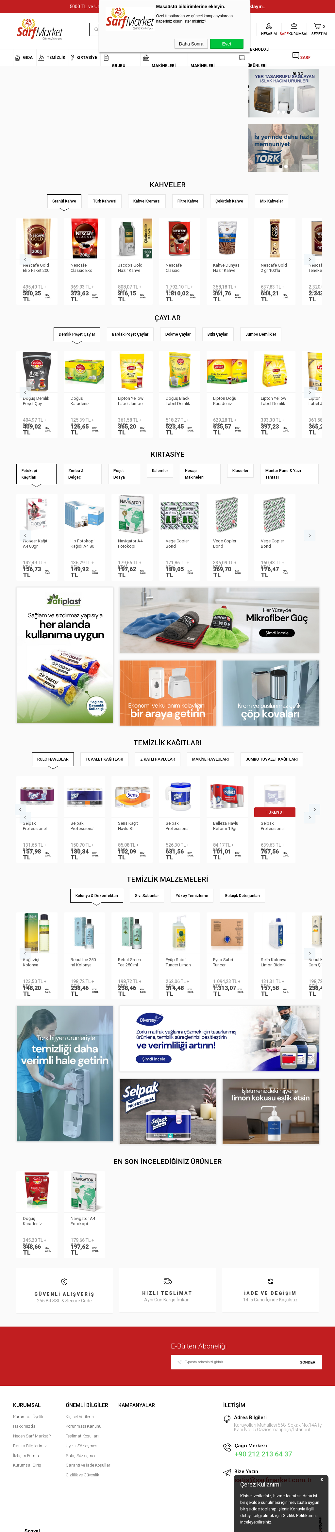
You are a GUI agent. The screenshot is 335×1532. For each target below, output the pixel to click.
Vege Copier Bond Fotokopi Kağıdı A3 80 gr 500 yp (225, 544)
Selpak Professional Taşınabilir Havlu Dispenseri (178, 826)
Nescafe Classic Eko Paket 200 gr (82, 268)
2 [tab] (283, 112)
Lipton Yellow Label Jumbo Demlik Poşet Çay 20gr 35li (130, 401)
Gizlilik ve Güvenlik (82, 1474)
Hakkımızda (24, 1426)
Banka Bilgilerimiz (30, 1445)
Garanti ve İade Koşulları (88, 1465)
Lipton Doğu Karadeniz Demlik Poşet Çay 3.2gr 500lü (225, 401)
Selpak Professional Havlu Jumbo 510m (273, 826)
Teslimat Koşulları (82, 1436)
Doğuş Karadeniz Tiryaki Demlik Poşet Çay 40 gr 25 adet (36, 1221)
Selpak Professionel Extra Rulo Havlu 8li (35, 826)
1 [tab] (278, 112)
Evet (226, 43)
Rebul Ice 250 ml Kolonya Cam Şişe (83, 962)
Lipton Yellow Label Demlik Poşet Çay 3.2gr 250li (273, 401)
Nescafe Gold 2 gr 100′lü (274, 268)
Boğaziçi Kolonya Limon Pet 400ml (32, 962)
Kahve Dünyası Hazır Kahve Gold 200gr (227, 268)
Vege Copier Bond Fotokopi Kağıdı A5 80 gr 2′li (177, 544)
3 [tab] (289, 112)
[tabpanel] (283, 93)
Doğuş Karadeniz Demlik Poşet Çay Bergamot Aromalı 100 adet (84, 401)
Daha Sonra (191, 43)
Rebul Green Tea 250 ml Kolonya (129, 962)
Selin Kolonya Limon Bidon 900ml (273, 962)
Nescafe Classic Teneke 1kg (176, 268)
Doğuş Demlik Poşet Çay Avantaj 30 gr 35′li (36, 401)
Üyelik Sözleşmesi (82, 1445)
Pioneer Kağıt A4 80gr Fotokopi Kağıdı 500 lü (35, 544)
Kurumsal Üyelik (28, 1416)
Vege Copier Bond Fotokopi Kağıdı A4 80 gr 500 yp (272, 544)
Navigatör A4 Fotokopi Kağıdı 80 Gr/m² (130, 544)
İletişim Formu (26, 1455)
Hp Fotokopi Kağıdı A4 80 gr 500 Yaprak (83, 544)
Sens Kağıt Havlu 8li (128, 826)
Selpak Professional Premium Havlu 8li (84, 826)
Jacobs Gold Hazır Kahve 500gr (130, 268)
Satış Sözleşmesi (81, 1455)
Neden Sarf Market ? (32, 1436)
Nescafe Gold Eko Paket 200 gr (36, 268)
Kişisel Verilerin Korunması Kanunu (83, 1421)
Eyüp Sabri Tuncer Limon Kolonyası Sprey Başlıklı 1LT (178, 962)
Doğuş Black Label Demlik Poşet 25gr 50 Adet (179, 401)
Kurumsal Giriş (27, 1465)
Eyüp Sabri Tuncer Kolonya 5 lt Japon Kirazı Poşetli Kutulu (226, 962)
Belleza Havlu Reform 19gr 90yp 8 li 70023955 (225, 826)
